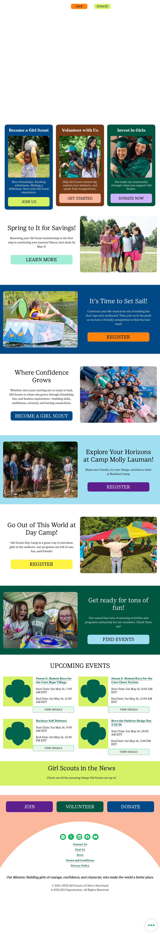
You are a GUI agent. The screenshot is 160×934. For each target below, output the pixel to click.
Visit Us (80, 856)
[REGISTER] (118, 337)
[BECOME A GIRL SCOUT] (41, 416)
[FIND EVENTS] (118, 639)
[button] (120, 7)
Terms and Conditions (80, 867)
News (80, 861)
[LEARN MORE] (41, 259)
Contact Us (80, 851)
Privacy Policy (80, 872)
